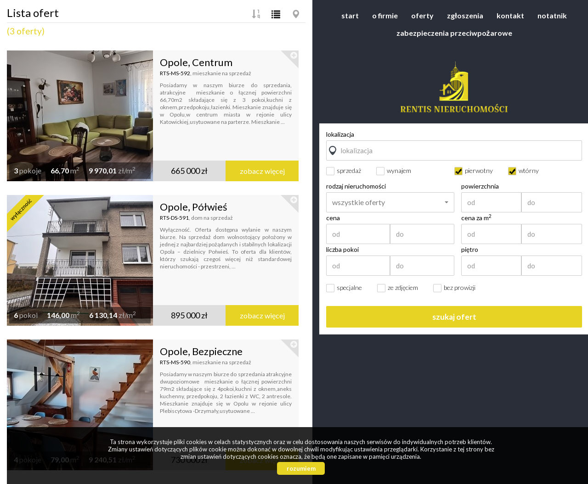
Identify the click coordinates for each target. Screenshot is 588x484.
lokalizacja (340, 134)
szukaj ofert (454, 317)
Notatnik (552, 15)
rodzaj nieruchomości (356, 186)
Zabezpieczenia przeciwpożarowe (454, 32)
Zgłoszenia (465, 15)
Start (350, 15)
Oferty (422, 15)
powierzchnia (480, 186)
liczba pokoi (342, 249)
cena (333, 218)
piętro (469, 249)
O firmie (385, 15)
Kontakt (510, 15)
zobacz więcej (262, 171)
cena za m (476, 218)
